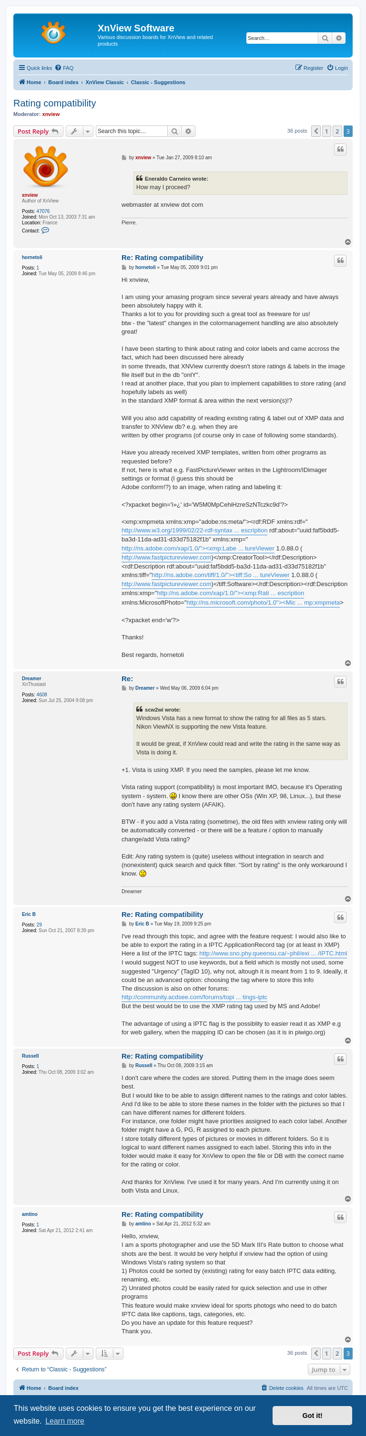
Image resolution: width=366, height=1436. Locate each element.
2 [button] (337, 131)
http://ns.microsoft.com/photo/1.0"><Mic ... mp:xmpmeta (263, 602)
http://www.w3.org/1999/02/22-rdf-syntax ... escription (194, 530)
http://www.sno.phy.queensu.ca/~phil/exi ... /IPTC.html (273, 953)
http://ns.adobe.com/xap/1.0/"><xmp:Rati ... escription (230, 593)
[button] (316, 131)
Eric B (29, 914)
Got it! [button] (313, 1415)
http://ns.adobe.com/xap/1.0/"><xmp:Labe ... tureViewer (198, 548)
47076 (43, 211)
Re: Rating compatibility (162, 257)
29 (39, 924)
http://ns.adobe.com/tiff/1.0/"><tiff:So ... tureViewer (220, 574)
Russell (30, 1056)
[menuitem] (63, 68)
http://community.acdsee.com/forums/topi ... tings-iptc (194, 997)
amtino (30, 1214)
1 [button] (326, 131)
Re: (127, 679)
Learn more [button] (64, 1421)
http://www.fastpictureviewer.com (167, 557)
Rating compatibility (54, 103)
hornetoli (32, 257)
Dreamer (31, 678)
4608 (42, 694)
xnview (51, 114)
